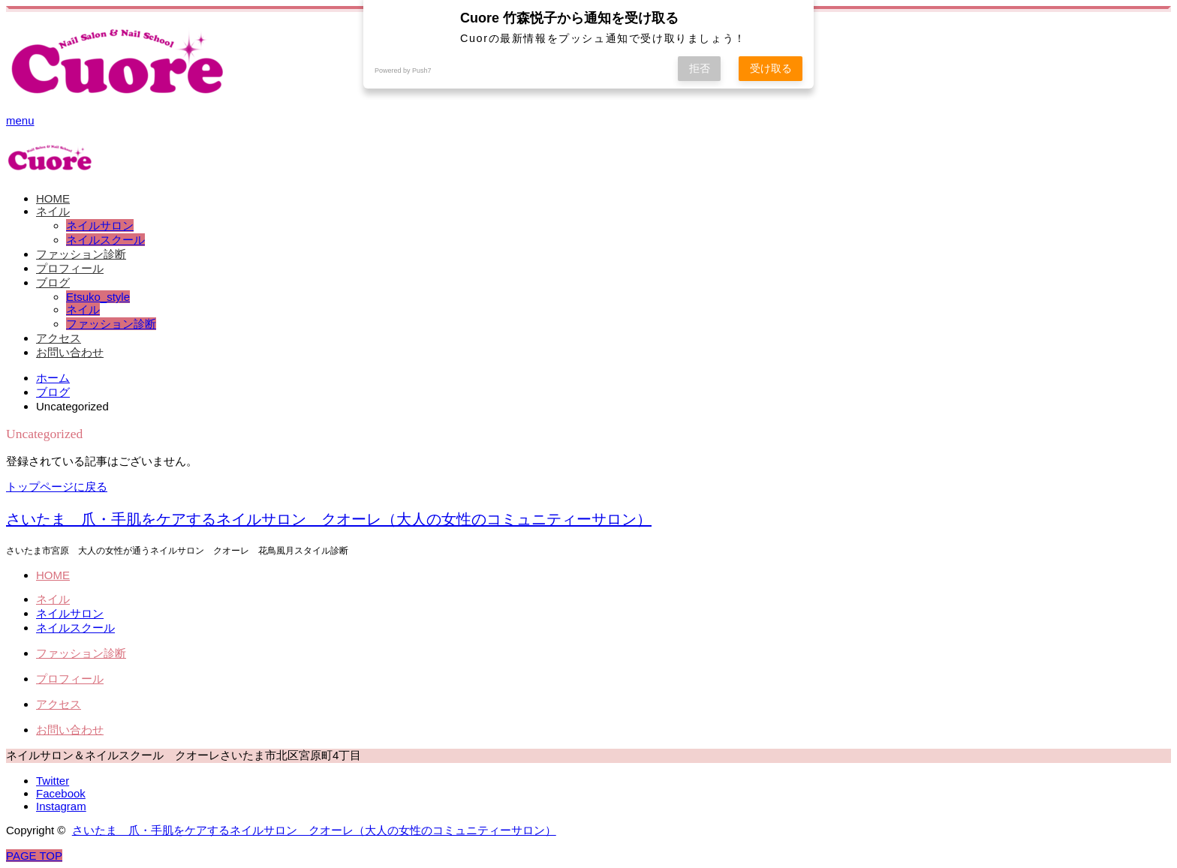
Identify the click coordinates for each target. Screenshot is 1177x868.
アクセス (58, 338)
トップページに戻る (56, 486)
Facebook (61, 793)
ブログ (53, 282)
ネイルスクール (105, 239)
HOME (53, 198)
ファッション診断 (81, 254)
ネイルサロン (100, 225)
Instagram (61, 806)
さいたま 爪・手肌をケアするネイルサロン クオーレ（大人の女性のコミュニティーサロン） (329, 519)
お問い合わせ (70, 352)
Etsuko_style (98, 296)
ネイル (53, 211)
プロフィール (70, 268)
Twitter (52, 780)
